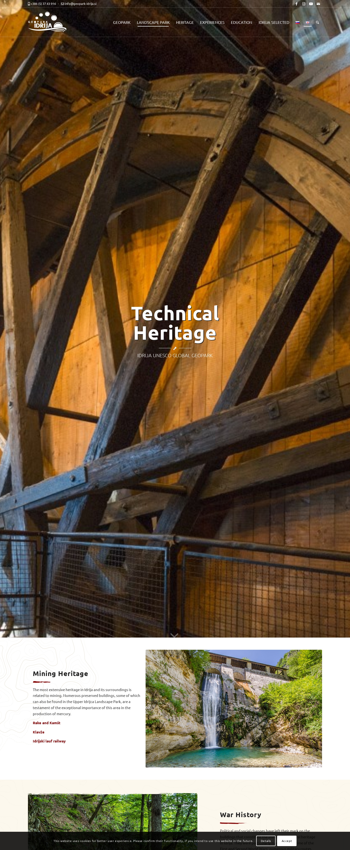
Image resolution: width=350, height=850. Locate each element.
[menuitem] (122, 22)
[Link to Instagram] (303, 3)
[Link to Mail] (318, 3)
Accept (287, 841)
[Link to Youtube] (311, 3)
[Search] (317, 22)
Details (266, 841)
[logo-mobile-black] (50, 22)
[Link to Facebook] (296, 3)
